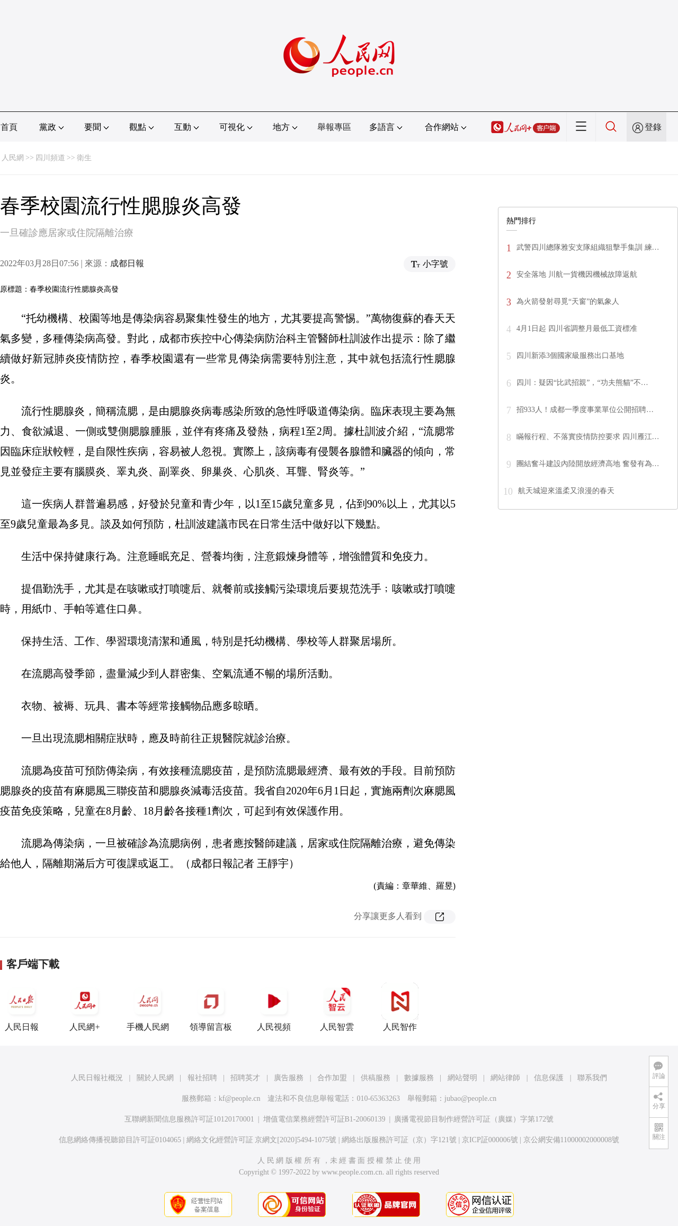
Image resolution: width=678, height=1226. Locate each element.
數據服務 (419, 1078)
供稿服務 (375, 1078)
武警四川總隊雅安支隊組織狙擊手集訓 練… (587, 247)
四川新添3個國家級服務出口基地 (570, 356)
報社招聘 (202, 1078)
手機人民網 (148, 1007)
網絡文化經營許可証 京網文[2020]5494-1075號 (261, 1140)
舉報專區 (334, 127)
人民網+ (84, 1007)
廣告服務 (289, 1078)
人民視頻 (273, 1007)
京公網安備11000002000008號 (571, 1140)
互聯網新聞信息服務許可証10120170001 (189, 1119)
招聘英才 (245, 1078)
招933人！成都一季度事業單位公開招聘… (585, 410)
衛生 (84, 158)
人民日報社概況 (97, 1078)
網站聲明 (462, 1078)
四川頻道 (50, 158)
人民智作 (399, 1007)
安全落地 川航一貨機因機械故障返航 (576, 274)
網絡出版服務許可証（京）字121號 (399, 1140)
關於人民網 (155, 1078)
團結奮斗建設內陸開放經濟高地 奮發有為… (587, 464)
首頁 (9, 127)
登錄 (653, 127)
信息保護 (549, 1078)
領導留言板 (211, 1007)
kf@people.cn (240, 1098)
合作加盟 (332, 1078)
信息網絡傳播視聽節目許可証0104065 (120, 1140)
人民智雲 (336, 1007)
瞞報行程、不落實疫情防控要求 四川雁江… (587, 437)
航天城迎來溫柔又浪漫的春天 (566, 491)
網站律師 (505, 1078)
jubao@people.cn (470, 1098)
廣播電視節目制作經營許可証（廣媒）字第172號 (474, 1119)
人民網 (13, 158)
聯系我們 (592, 1078)
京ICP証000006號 (490, 1140)
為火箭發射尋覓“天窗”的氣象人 (567, 301)
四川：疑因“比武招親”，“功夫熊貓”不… (582, 383)
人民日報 (21, 1007)
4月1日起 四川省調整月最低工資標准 (576, 328)
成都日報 (127, 263)
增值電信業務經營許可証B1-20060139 (324, 1119)
